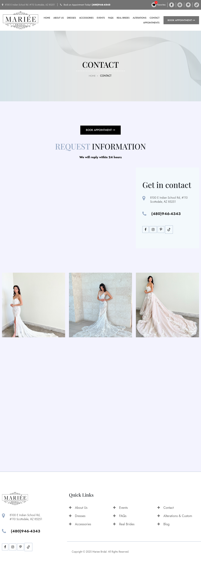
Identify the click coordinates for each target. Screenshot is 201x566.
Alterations (139, 17)
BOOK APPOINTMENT (181, 20)
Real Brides (123, 17)
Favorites (158, 4)
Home (47, 17)
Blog (163, 524)
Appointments (151, 22)
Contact (154, 17)
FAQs (111, 17)
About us (58, 17)
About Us (78, 507)
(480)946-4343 (101, 4)
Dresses (71, 17)
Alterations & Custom (174, 516)
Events (101, 17)
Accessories (86, 17)
